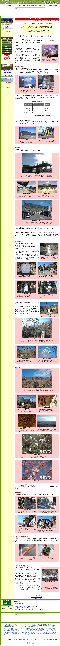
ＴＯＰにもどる (37, 598)
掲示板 (54, 5)
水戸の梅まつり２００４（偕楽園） (24, 609)
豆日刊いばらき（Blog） (13, 5)
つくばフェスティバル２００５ (23, 608)
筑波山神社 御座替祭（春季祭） (23, 606)
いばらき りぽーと (30, 5)
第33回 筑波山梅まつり (21, 603)
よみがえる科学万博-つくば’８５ (45, 5)
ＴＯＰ (5, 5)
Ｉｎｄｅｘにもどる (36, 597)
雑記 (36, 5)
